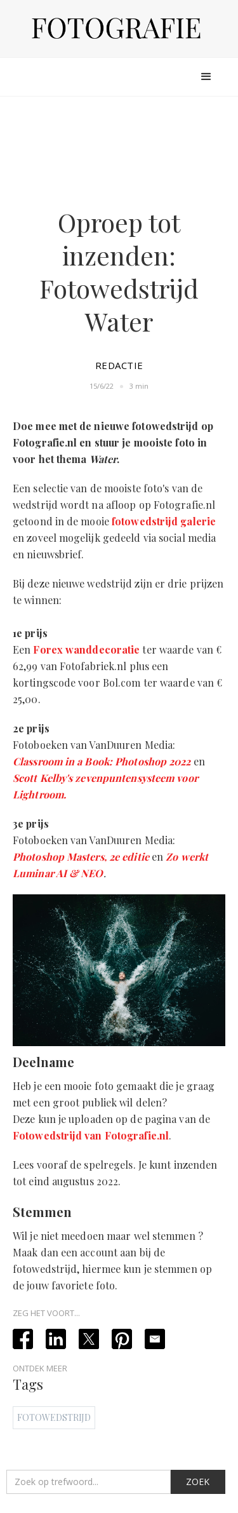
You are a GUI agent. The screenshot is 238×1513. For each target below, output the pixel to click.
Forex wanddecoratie (86, 649)
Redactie (119, 365)
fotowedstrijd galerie (164, 521)
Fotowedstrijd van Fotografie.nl (91, 1135)
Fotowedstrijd (54, 1417)
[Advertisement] (119, 149)
